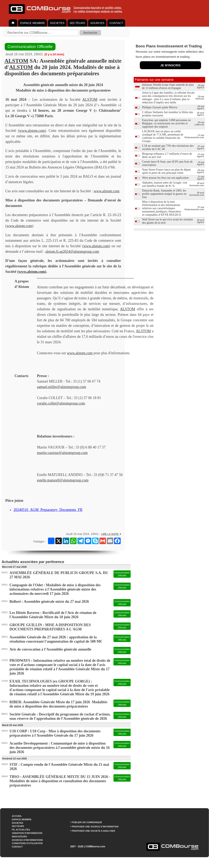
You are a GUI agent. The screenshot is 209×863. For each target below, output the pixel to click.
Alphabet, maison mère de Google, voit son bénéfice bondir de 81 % (164, 184)
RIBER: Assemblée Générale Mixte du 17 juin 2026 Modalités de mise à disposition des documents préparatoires (58, 704)
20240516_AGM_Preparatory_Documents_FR (47, 510)
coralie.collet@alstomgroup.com (61, 403)
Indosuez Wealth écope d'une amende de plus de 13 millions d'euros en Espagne (168, 86)
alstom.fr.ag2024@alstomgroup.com (72, 251)
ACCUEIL (17, 816)
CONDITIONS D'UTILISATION (27, 843)
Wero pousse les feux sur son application (165, 177)
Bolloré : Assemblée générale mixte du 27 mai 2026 (49, 601)
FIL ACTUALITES (21, 829)
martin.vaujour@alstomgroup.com (62, 453)
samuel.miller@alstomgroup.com (61, 387)
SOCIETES (57, 23)
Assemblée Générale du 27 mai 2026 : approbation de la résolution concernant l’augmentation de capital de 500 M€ (56, 639)
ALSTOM (16, 61)
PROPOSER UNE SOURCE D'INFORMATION (95, 826)
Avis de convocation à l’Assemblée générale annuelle (50, 649)
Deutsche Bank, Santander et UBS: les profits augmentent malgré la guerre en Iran (164, 194)
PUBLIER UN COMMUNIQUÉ (87, 822)
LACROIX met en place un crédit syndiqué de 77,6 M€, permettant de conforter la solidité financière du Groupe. (162, 136)
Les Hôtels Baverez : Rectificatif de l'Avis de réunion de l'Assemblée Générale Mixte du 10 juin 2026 (53, 615)
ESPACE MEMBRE (32, 23)
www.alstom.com (32, 131)
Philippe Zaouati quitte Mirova (159, 107)
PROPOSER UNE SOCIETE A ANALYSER (93, 831)
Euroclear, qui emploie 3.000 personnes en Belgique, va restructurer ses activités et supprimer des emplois (166, 123)
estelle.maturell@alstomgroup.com (63, 480)
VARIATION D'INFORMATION (27, 833)
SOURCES (97, 23)
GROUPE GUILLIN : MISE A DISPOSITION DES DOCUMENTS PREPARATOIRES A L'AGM (50, 627)
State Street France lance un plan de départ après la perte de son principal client (166, 171)
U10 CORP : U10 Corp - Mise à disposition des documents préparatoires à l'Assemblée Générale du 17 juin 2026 (55, 733)
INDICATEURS (19, 836)
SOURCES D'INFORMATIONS (27, 840)
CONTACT (116, 23)
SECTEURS (77, 23)
